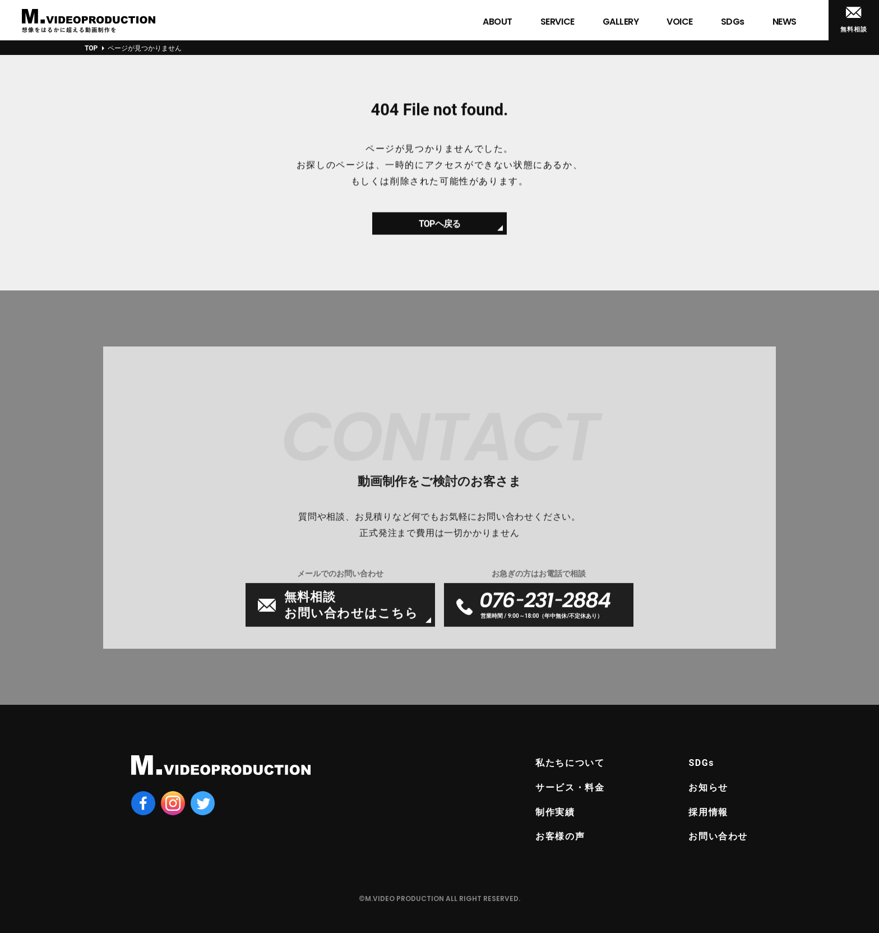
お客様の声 (560, 836)
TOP (91, 48)
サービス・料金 (569, 787)
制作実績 (555, 812)
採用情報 (708, 812)
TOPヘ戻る (439, 229)
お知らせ (708, 787)
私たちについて (569, 763)
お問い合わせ (718, 836)
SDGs (701, 763)
